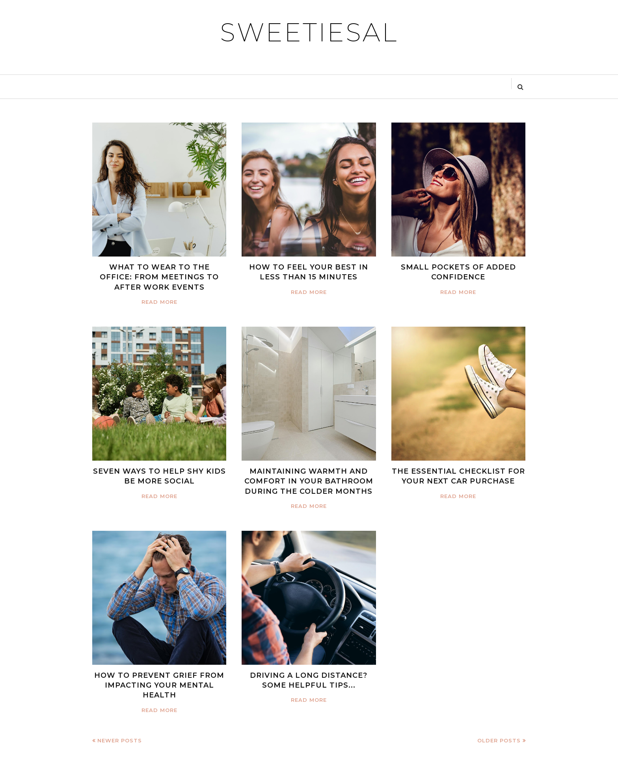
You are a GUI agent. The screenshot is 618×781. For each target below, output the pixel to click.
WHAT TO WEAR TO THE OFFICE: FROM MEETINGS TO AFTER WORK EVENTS (159, 277)
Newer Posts (119, 740)
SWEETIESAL (309, 32)
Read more (159, 302)
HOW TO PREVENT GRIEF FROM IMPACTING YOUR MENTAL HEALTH (159, 685)
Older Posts (499, 740)
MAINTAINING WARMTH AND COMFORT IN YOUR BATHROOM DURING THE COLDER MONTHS (308, 481)
